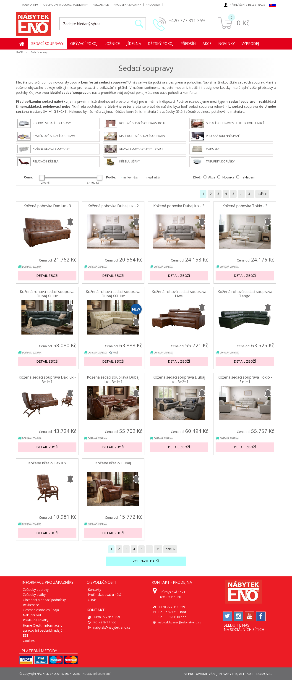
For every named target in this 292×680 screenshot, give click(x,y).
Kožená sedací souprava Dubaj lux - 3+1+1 (113, 379)
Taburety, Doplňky (213, 161)
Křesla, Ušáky (122, 161)
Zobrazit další (146, 561)
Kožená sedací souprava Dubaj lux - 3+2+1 (179, 379)
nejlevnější (129, 177)
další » (262, 193)
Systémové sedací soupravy (46, 136)
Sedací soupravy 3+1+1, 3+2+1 (133, 149)
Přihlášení (237, 5)
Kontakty (94, 589)
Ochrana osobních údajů (41, 610)
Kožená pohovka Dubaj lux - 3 (178, 206)
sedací (237, 106)
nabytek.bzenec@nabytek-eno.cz (179, 622)
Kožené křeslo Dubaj (113, 463)
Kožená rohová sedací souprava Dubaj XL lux (47, 294)
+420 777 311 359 (187, 20)
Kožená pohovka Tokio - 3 (244, 206)
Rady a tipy (30, 5)
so (245, 106)
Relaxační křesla (37, 161)
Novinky (226, 43)
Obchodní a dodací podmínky (65, 5)
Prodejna (153, 5)
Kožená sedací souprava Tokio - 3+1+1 (245, 379)
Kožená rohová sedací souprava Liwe (179, 294)
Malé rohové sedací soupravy (134, 136)
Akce (207, 43)
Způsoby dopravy (36, 589)
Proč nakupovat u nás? (104, 594)
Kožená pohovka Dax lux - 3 (47, 206)
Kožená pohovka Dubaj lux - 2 (113, 206)
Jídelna (134, 43)
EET (26, 635)
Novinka (226, 177)
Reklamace (101, 5)
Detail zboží (47, 275)
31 (250, 193)
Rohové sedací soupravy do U (134, 123)
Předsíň (188, 43)
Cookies (29, 640)
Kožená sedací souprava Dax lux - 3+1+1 (47, 379)
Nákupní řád (32, 615)
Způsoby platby (34, 594)
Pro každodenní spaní (215, 136)
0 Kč (243, 22)
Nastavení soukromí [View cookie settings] (96, 674)
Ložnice (112, 43)
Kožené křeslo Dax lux (47, 463)
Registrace (256, 5)
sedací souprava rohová (206, 106)
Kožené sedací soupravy (43, 149)
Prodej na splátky (127, 5)
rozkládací (267, 101)
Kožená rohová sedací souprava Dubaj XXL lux (113, 294)
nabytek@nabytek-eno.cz (111, 627)
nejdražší (152, 177)
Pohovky (205, 149)
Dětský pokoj (161, 43)
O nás (92, 600)
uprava (253, 106)
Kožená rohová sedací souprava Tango (245, 294)
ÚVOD (19, 52)
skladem (245, 177)
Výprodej (250, 43)
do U (262, 106)
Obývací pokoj (84, 43)
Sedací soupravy (47, 43)
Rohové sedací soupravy (44, 123)
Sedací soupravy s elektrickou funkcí (227, 123)
